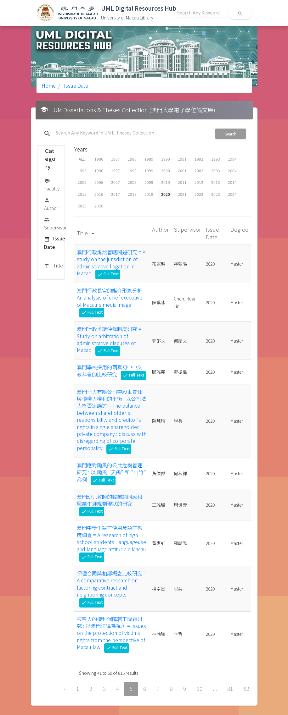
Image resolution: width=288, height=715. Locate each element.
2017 (115, 194)
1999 (148, 170)
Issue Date (75, 85)
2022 (199, 194)
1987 (115, 159)
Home (49, 85)
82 (246, 688)
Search (230, 133)
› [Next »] (260, 688)
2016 (98, 194)
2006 (98, 182)
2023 (215, 194)
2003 (215, 170)
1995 (82, 170)
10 (199, 688)
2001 (182, 170)
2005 (82, 182)
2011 (182, 182)
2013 (215, 182)
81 (230, 688)
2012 (199, 182)
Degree (239, 229)
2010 (165, 182)
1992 (199, 159)
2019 (148, 194)
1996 (98, 170)
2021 (182, 194)
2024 (232, 194)
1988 (132, 159)
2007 (115, 182)
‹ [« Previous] (64, 688)
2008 (132, 182)
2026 (98, 205)
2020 (165, 194)
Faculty (51, 184)
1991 (182, 159)
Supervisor (55, 223)
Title (53, 266)
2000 (165, 170)
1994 (232, 159)
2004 (232, 170)
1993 (215, 159)
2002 (199, 170)
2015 (82, 194)
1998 (132, 170)
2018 (132, 194)
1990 (165, 159)
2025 (82, 205)
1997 (115, 170)
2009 (148, 182)
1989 (148, 159)
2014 (232, 182)
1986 (98, 159)
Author (51, 203)
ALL (82, 159)
